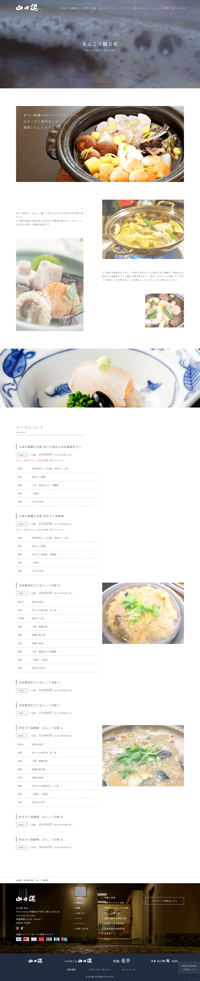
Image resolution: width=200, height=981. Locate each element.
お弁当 (107, 933)
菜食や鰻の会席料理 (114, 928)
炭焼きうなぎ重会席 (114, 923)
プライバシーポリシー (100, 969)
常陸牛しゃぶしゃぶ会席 (116, 907)
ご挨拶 (63, 8)
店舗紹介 (74, 8)
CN (179, 8)
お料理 (85, 8)
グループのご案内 (159, 8)
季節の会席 (109, 897)
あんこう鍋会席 (112, 913)
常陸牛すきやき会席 (114, 902)
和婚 (93, 8)
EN (173, 8)
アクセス (125, 8)
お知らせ (103, 8)
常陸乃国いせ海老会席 (115, 918)
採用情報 (71, 969)
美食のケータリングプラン (117, 939)
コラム (114, 8)
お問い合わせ (139, 8)
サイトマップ (128, 969)
